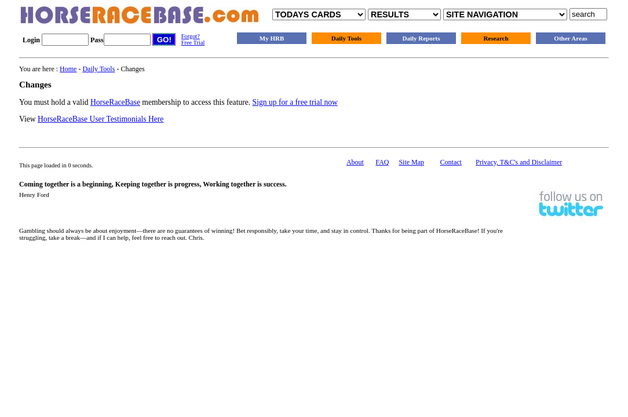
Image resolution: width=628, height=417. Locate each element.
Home (68, 69)
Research (495, 38)
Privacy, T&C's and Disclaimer (519, 162)
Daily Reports (421, 38)
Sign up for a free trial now (295, 102)
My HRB (272, 38)
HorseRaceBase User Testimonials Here (100, 119)
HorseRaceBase (115, 102)
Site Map (411, 162)
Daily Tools (346, 38)
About (355, 162)
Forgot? (190, 36)
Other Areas (570, 38)
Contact (451, 162)
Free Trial (193, 42)
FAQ (382, 162)
